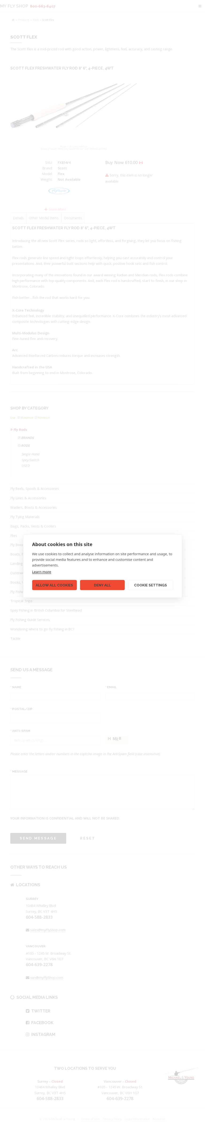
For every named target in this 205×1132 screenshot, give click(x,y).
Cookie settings (150, 585)
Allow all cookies (54, 585)
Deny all (102, 585)
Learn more (41, 571)
